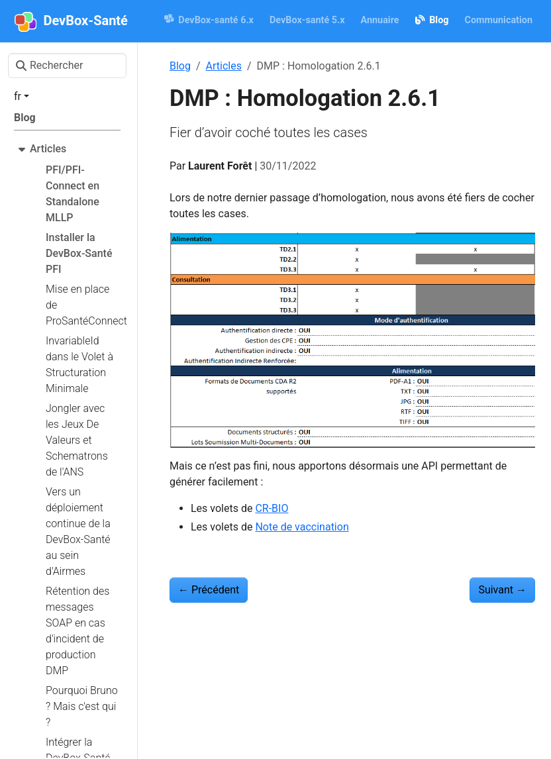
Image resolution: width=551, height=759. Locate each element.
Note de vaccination (301, 527)
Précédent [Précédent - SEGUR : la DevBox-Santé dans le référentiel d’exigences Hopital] (208, 589)
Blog (180, 66)
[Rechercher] (67, 65)
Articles (224, 66)
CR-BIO (271, 508)
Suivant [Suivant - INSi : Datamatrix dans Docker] (502, 589)
